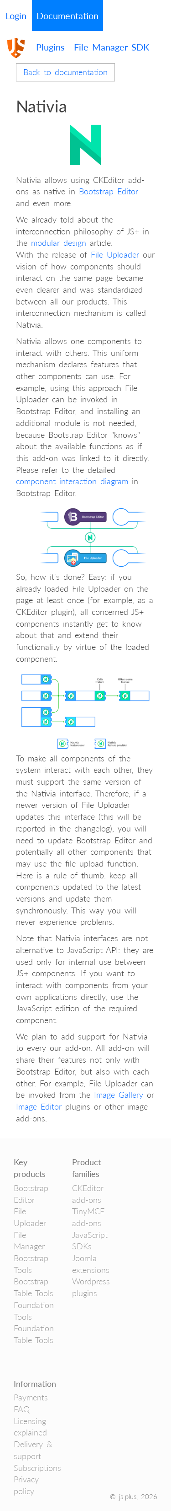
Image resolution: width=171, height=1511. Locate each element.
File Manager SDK (111, 46)
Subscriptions (37, 1468)
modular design (58, 243)
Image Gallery (118, 1095)
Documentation (67, 15)
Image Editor (39, 1106)
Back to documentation (65, 72)
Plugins (50, 46)
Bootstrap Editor (108, 191)
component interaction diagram (72, 481)
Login (15, 15)
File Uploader (115, 254)
